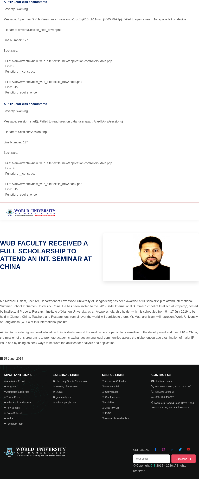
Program (9, 386)
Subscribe (183, 458)
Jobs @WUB (110, 407)
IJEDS (58, 391)
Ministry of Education (65, 386)
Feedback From (13, 423)
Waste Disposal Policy (115, 418)
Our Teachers (111, 397)
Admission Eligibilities (16, 391)
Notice (8, 418)
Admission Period (14, 381)
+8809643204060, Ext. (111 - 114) (171, 386)
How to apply (11, 407)
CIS (153, 465)
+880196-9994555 (162, 391)
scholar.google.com (64, 402)
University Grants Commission (70, 381)
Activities (108, 402)
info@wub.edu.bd (162, 381)
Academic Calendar (114, 381)
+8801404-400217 (162, 397)
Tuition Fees (11, 397)
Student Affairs (111, 386)
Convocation (110, 391)
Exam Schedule (13, 413)
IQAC (106, 413)
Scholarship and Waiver (17, 402)
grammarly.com (62, 397)
